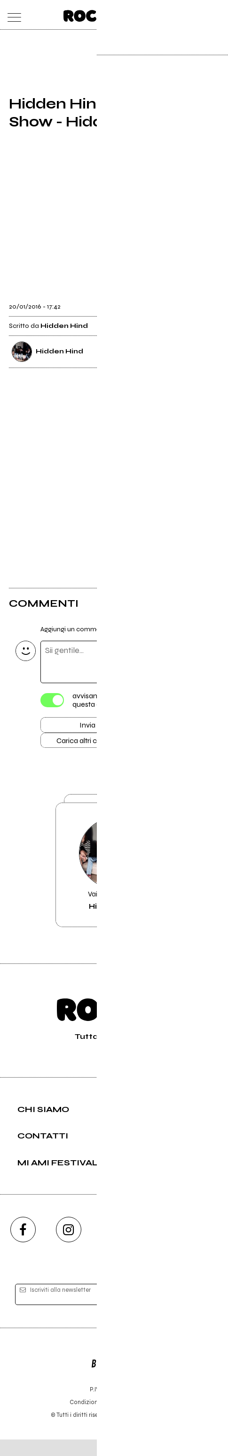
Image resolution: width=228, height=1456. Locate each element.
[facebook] (23, 1246)
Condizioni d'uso (93, 1419)
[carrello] (179, 15)
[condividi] (210, 301)
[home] (93, 14)
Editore (114, 1376)
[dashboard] (216, 15)
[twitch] (160, 1246)
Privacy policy (140, 1419)
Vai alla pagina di (114, 878)
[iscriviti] (196, 1311)
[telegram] (205, 1246)
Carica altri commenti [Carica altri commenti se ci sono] (97, 743)
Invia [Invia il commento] (87, 726)
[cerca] (197, 15)
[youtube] (114, 1246)
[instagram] (68, 1246)
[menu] (12, 15)
